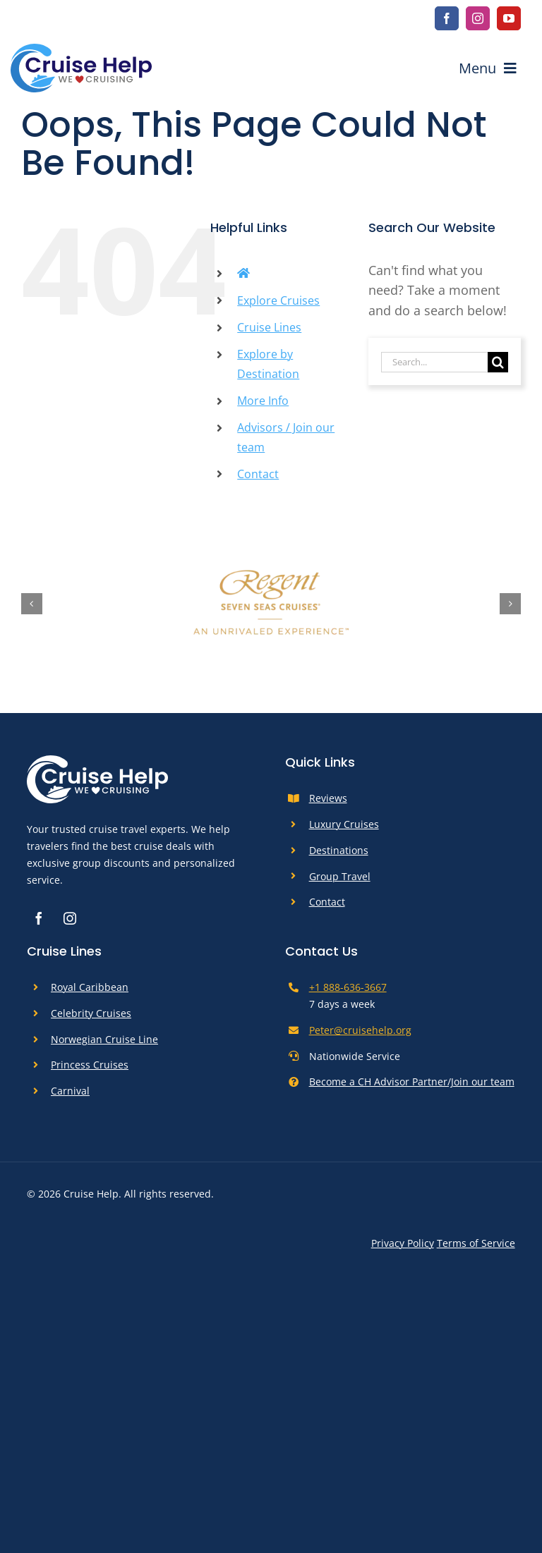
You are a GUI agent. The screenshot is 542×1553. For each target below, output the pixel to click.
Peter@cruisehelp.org (360, 1030)
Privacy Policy (402, 1243)
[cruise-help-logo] (81, 50)
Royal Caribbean (89, 987)
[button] (31, 603)
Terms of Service (476, 1243)
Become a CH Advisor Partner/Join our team (411, 1081)
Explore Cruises (278, 300)
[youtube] (509, 18)
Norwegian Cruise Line (104, 1039)
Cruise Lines (269, 327)
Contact (258, 474)
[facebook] (447, 18)
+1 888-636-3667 (348, 987)
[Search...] (434, 362)
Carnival (70, 1090)
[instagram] (478, 18)
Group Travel (340, 876)
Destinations (338, 850)
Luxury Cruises (344, 824)
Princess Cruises (89, 1064)
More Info (263, 400)
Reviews (328, 798)
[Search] (498, 362)
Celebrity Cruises (91, 1013)
